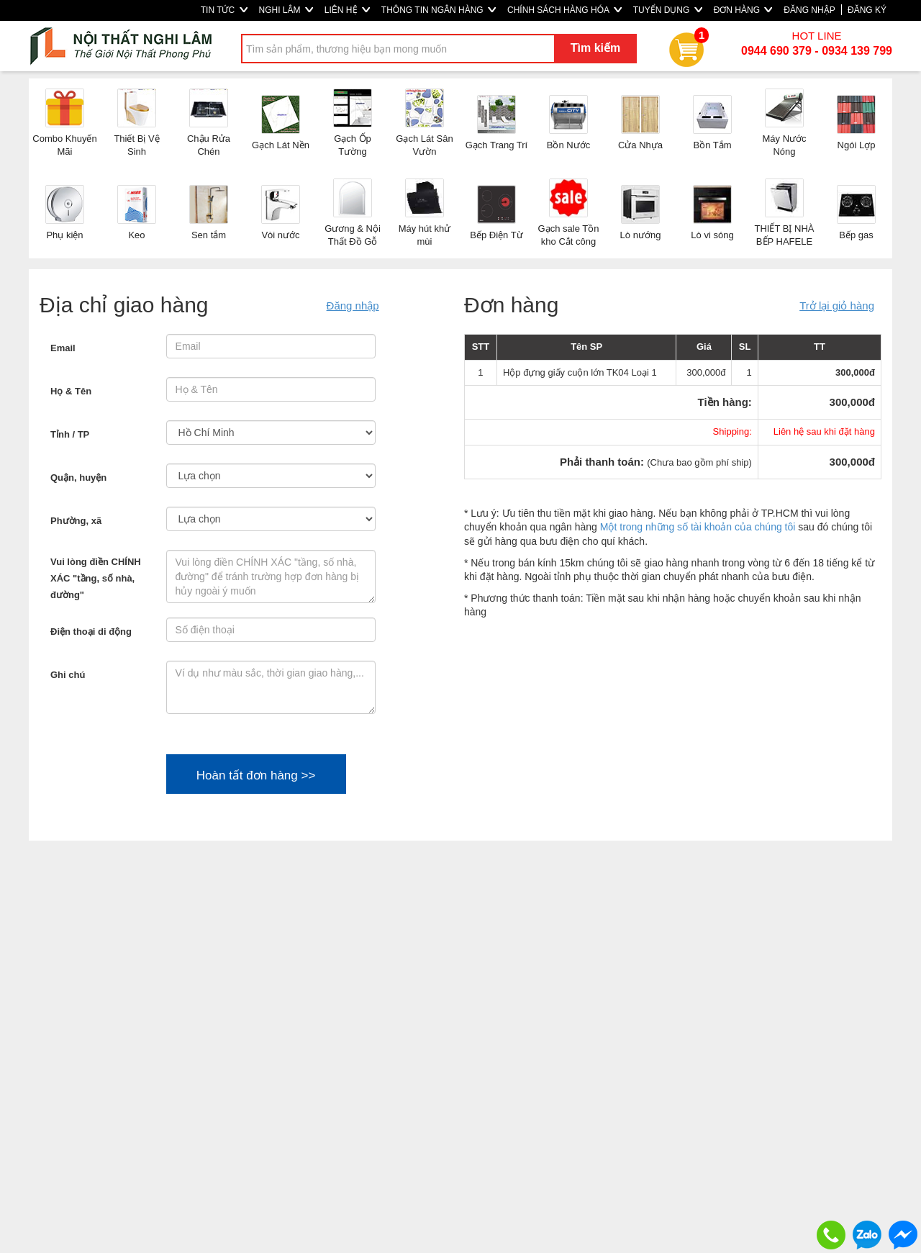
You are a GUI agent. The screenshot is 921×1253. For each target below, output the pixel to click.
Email (63, 348)
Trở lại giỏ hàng (836, 305)
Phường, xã (75, 520)
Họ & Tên (70, 391)
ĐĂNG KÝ (867, 10)
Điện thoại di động (91, 631)
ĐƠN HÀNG (743, 10)
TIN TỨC (224, 10)
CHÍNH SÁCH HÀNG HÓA (564, 10)
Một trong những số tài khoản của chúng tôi (698, 527)
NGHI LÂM (286, 10)
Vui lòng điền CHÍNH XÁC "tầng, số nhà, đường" (95, 578)
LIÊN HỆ (347, 10)
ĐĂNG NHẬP (809, 10)
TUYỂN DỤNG (667, 10)
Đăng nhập (353, 305)
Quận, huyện (78, 477)
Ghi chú (67, 674)
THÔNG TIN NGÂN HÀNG (438, 10)
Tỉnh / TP (69, 434)
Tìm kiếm (595, 48)
